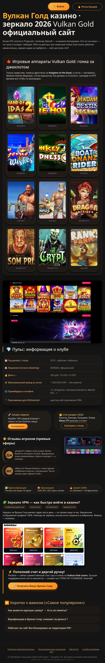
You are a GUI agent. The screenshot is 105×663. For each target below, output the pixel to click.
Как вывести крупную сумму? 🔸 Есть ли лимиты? (37, 610)
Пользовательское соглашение (51, 649)
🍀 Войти (58, 6)
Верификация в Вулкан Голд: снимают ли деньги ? (38, 618)
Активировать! (18, 426)
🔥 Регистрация (87, 6)
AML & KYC (74, 649)
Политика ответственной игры (21, 649)
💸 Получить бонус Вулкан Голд (32, 585)
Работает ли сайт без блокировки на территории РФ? (39, 627)
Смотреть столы (75, 425)
